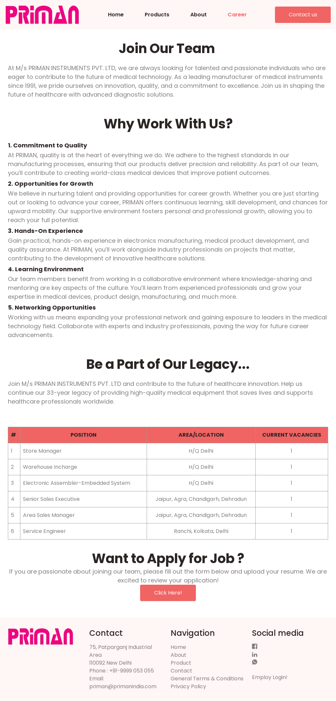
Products (157, 14)
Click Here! (168, 593)
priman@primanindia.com (123, 686)
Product (181, 663)
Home (116, 14)
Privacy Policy (188, 686)
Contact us (303, 14)
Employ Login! (269, 677)
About (198, 14)
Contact (181, 670)
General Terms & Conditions (207, 678)
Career (237, 14)
